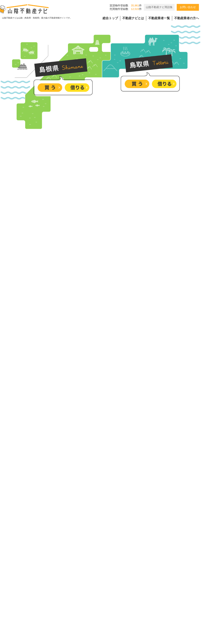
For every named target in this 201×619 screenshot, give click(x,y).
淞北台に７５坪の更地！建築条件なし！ (95, 461)
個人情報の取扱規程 (96, 581)
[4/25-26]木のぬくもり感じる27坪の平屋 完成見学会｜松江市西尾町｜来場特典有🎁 (127, 524)
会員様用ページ (128, 581)
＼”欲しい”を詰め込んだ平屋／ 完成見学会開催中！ (103, 430)
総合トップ (110, 18)
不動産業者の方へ (186, 18)
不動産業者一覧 (159, 18)
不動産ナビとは (133, 18)
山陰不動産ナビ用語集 (159, 7)
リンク (151, 581)
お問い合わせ (188, 7)
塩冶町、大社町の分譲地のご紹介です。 (95, 493)
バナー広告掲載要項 (60, 581)
